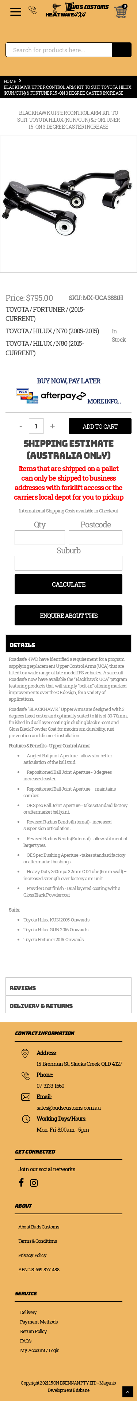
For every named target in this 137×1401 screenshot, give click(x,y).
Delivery (28, 1312)
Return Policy (33, 1331)
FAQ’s (25, 1340)
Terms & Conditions (37, 1241)
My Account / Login (40, 1350)
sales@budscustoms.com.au (68, 1107)
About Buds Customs (38, 1226)
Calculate (68, 584)
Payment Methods (38, 1321)
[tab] (68, 643)
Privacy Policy (32, 1255)
